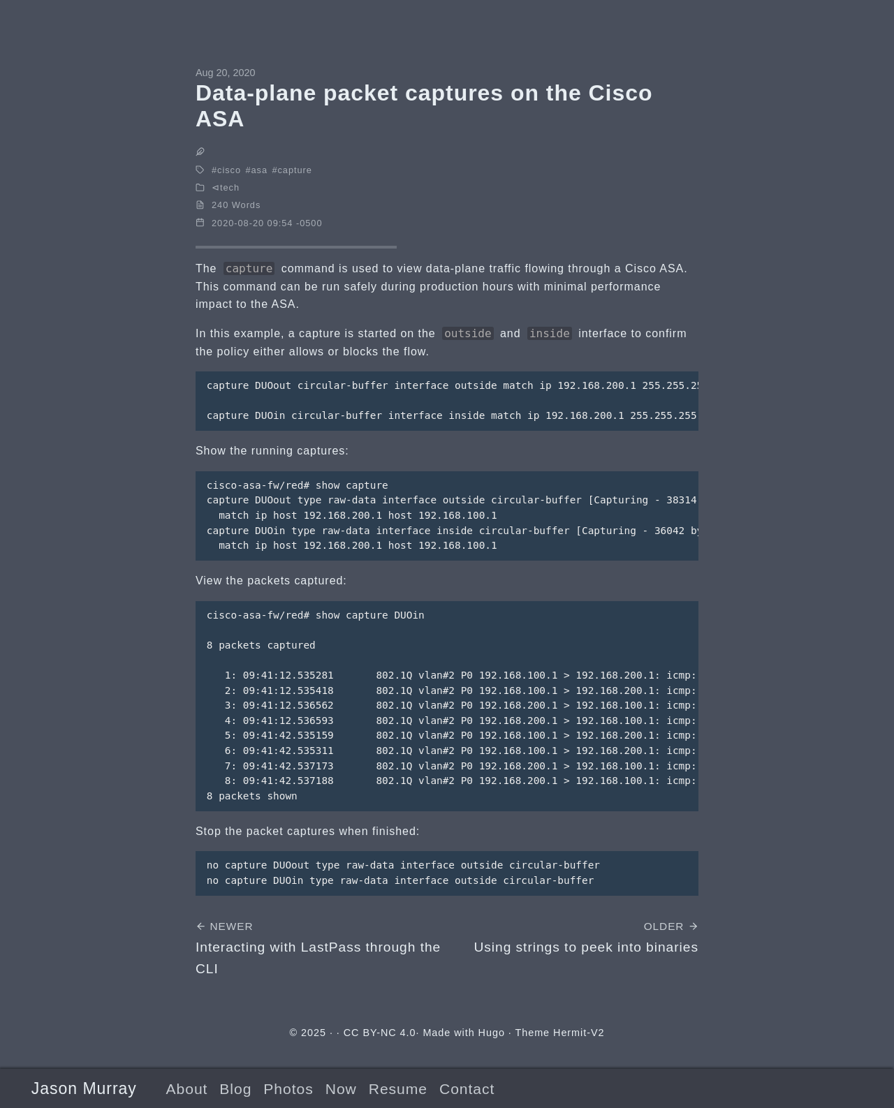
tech (230, 187)
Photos (288, 1089)
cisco (229, 170)
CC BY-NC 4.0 (380, 1032)
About (186, 1089)
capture (295, 170)
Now (341, 1089)
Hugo (491, 1032)
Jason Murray (84, 1088)
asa (259, 170)
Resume (398, 1089)
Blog (235, 1089)
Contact (466, 1089)
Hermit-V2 (578, 1032)
